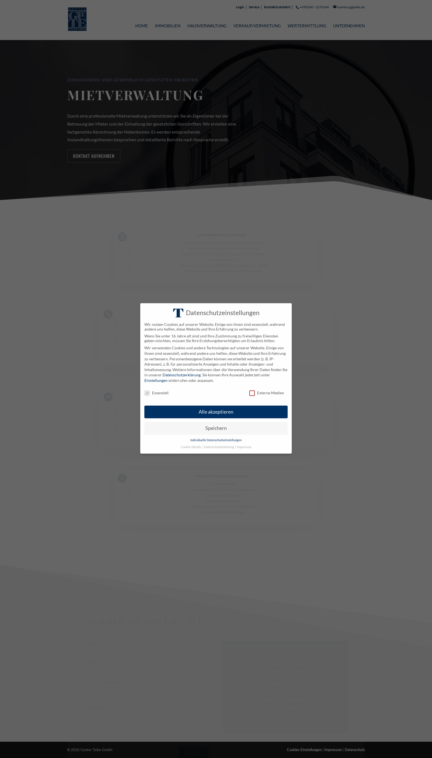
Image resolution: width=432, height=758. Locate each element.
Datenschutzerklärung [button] (219, 439)
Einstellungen (156, 373)
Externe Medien (266, 385)
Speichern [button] (216, 421)
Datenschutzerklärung (182, 367)
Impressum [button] (244, 439)
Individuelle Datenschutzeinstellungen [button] (216, 433)
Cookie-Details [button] (191, 439)
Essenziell (156, 385)
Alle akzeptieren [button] (216, 405)
